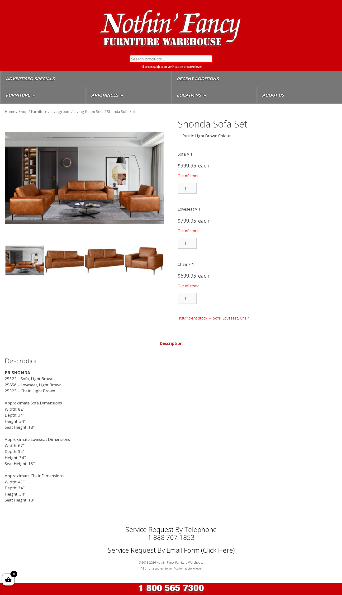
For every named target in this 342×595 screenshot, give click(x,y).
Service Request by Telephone (171, 529)
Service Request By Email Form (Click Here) (171, 550)
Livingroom (60, 111)
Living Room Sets (89, 111)
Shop (23, 111)
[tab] (171, 343)
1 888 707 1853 (171, 537)
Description (171, 343)
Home (10, 111)
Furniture (39, 111)
